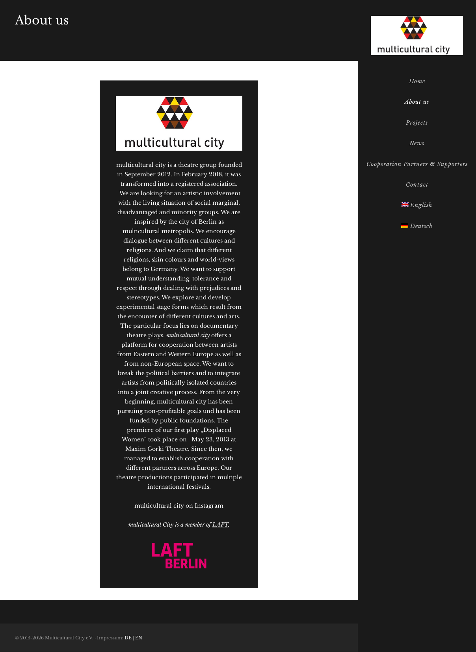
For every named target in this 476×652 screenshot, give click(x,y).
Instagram (209, 505)
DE (128, 638)
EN (138, 638)
